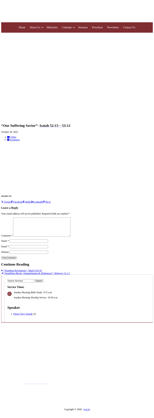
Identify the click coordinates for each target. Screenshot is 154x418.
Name (5, 244)
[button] (42, 27)
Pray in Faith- (24, 386)
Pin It (47, 202)
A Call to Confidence (17, 344)
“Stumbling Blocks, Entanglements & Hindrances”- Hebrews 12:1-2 (35, 277)
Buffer (27, 202)
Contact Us (129, 27)
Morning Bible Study (68, 399)
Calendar (67, 27)
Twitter (6, 202)
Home (22, 27)
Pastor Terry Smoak (22, 317)
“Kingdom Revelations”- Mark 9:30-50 (21, 274)
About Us (35, 27)
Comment (6, 239)
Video (11, 137)
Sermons (83, 27)
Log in (86, 413)
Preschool (97, 27)
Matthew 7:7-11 (36, 385)
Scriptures (13, 139)
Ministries (52, 27)
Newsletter (113, 27)
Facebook (17, 202)
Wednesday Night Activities (73, 380)
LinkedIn (37, 202)
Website (5, 255)
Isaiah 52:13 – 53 (53, 125)
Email (5, 250)
